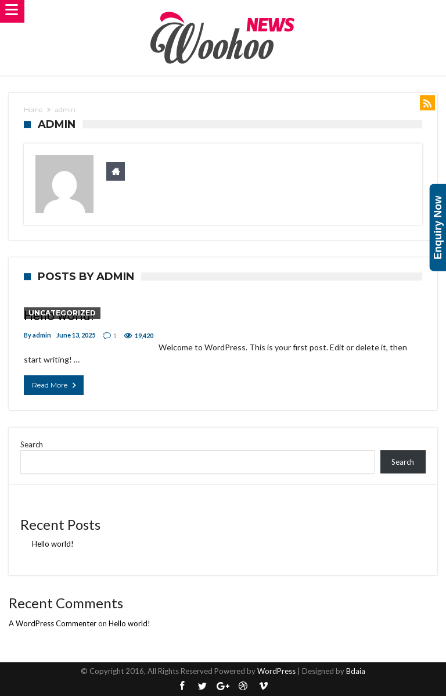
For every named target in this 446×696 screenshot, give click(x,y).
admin (42, 335)
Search (31, 444)
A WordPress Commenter (52, 623)
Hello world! (53, 543)
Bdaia (355, 671)
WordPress (276, 671)
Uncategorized (62, 312)
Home (33, 110)
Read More (55, 385)
